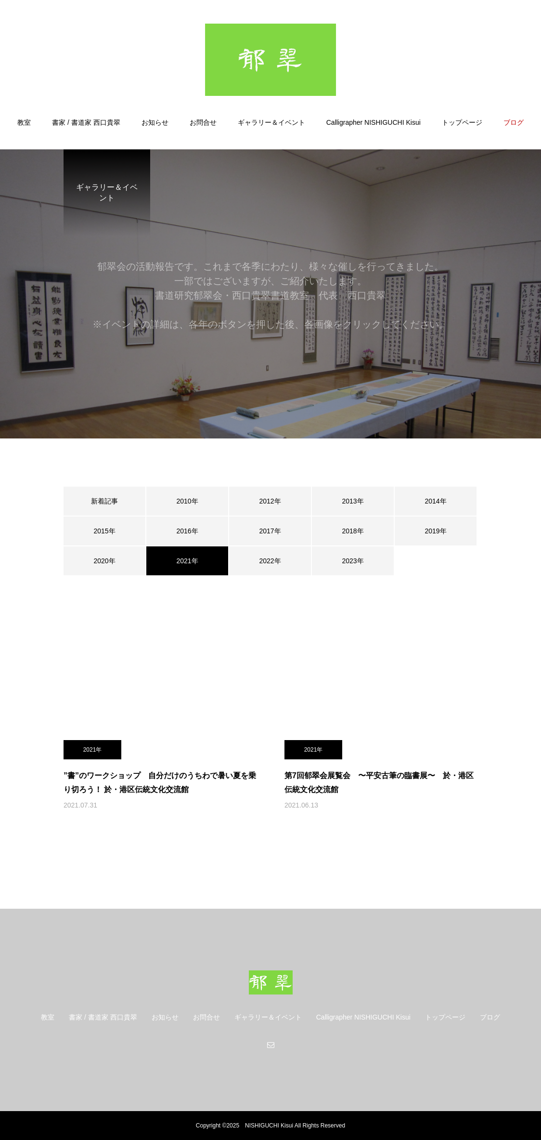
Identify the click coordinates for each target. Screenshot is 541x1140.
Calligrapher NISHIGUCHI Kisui (373, 122)
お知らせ (155, 122)
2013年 (352, 501)
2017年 (270, 531)
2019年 (435, 531)
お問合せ (203, 122)
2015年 (104, 531)
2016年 (187, 531)
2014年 (435, 501)
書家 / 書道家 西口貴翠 (86, 122)
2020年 (104, 561)
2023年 (352, 561)
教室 (24, 122)
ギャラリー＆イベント (271, 122)
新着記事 (104, 501)
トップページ (462, 122)
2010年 (187, 501)
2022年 (270, 561)
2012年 (270, 501)
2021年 (92, 749)
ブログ (513, 122)
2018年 (352, 531)
